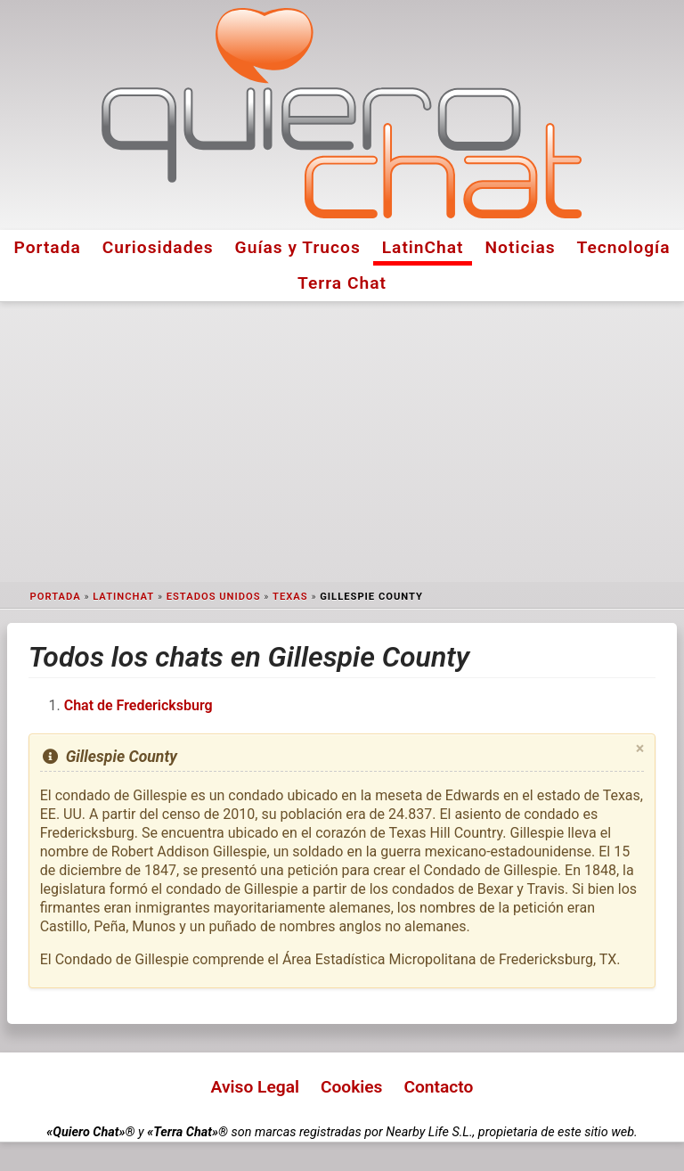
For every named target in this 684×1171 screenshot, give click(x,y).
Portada (46, 247)
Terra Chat (342, 283)
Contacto (438, 1087)
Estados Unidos (214, 596)
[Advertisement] (342, 442)
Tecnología (624, 247)
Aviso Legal (255, 1087)
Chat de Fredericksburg (138, 705)
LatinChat (423, 247)
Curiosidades (158, 247)
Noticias (520, 247)
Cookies (352, 1087)
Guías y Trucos (298, 247)
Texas (290, 596)
